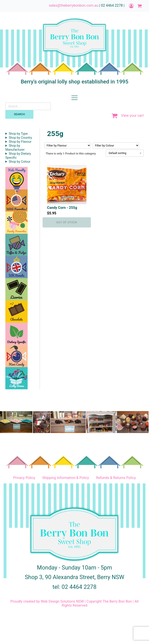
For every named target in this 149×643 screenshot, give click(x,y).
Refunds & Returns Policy (116, 478)
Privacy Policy (24, 478)
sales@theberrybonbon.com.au (73, 5)
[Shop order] (125, 153)
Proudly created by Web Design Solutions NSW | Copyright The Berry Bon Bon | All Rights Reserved (74, 603)
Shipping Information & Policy (65, 478)
